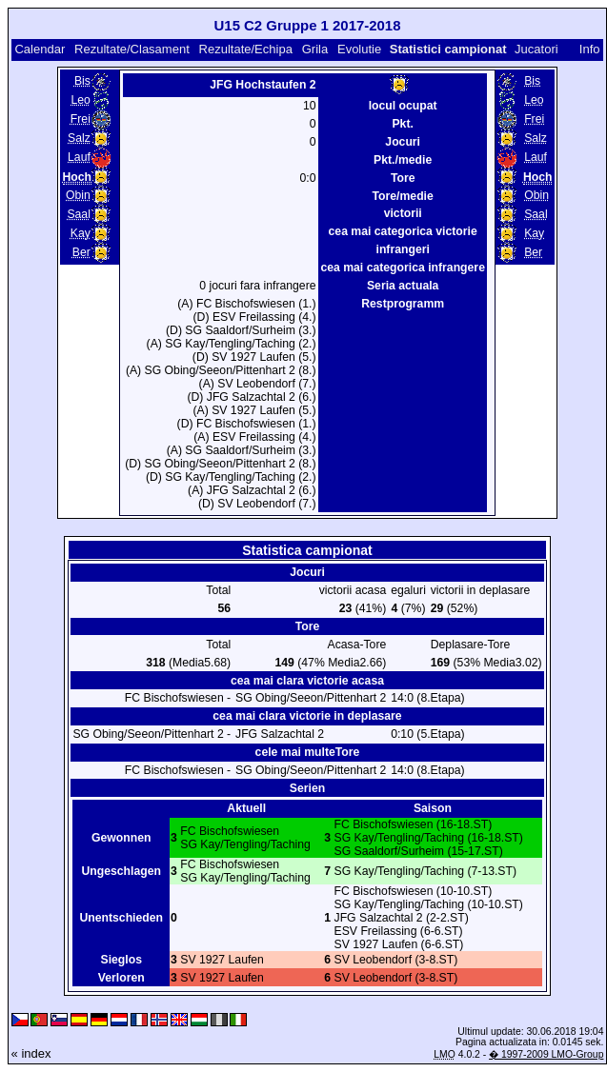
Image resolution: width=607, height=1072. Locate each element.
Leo (80, 100)
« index (31, 1053)
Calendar (39, 49)
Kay (81, 233)
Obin (78, 195)
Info (589, 49)
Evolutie (359, 49)
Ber (81, 252)
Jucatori (536, 49)
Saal (78, 214)
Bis (82, 81)
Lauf (79, 157)
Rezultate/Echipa (246, 49)
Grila (315, 49)
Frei (81, 119)
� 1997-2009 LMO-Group (546, 1054)
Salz (79, 138)
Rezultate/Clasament (132, 49)
